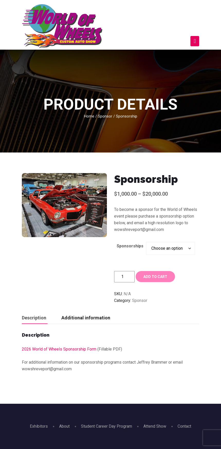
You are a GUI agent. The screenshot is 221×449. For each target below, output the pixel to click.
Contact (184, 426)
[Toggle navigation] (194, 41)
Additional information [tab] (85, 317)
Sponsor (105, 116)
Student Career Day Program (106, 426)
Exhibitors (39, 426)
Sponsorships (130, 246)
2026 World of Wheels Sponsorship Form (59, 349)
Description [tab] (34, 317)
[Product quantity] (124, 276)
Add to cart (155, 277)
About (64, 426)
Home (89, 116)
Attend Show (154, 426)
